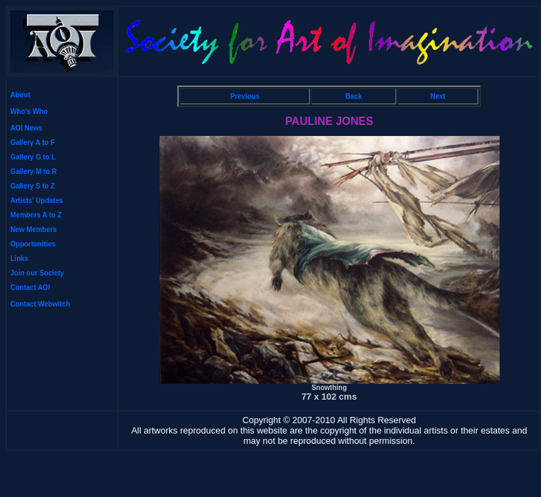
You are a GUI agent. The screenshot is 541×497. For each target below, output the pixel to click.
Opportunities (33, 244)
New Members (33, 229)
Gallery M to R (33, 171)
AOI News (26, 128)
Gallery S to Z (32, 186)
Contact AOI (30, 287)
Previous (244, 96)
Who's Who (29, 111)
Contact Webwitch (40, 304)
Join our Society (37, 273)
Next (438, 96)
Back (354, 96)
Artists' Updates (36, 200)
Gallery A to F (32, 142)
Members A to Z (35, 215)
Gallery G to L (33, 157)
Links (19, 258)
